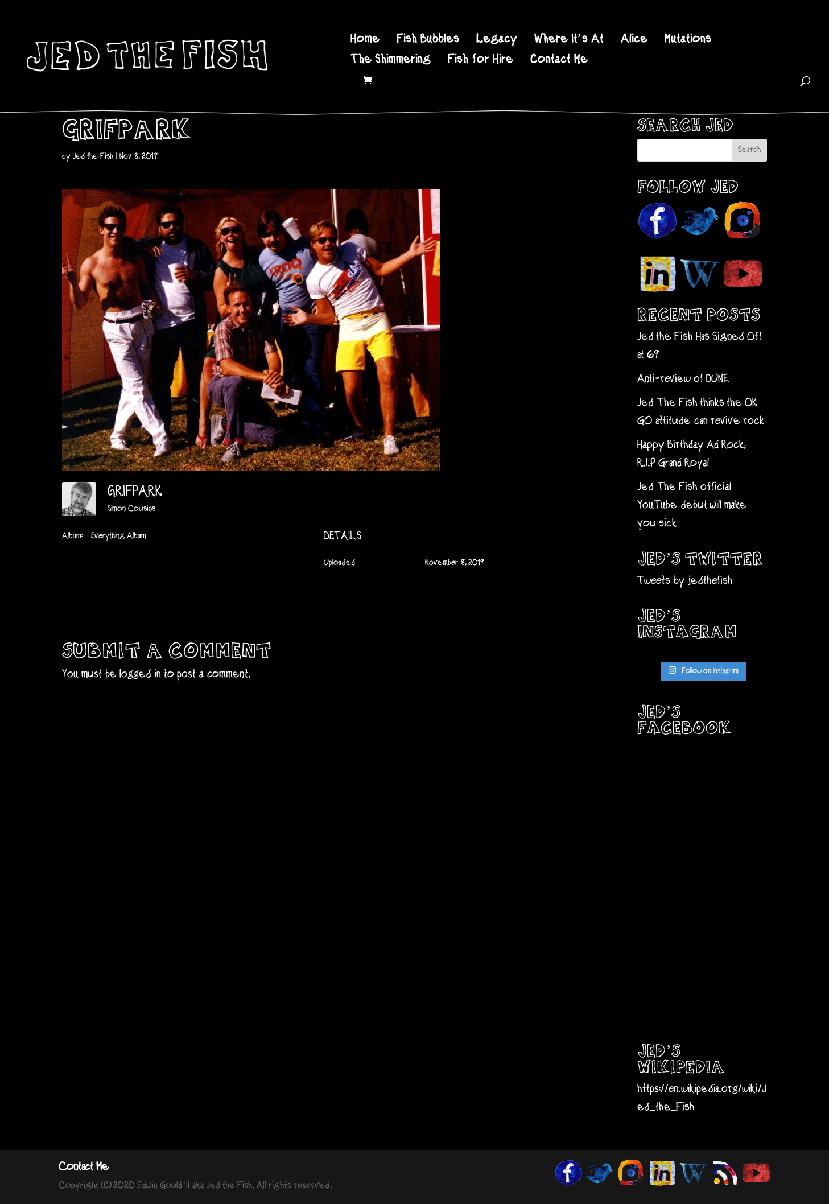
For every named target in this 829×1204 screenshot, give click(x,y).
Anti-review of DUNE (683, 379)
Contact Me (559, 61)
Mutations (688, 40)
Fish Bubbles (428, 40)
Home (365, 40)
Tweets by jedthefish (685, 581)
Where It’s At (569, 40)
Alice (634, 40)
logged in (140, 674)
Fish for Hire (480, 61)
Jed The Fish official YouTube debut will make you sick (691, 506)
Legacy (496, 40)
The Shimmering (390, 61)
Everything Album (118, 536)
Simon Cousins (131, 509)
